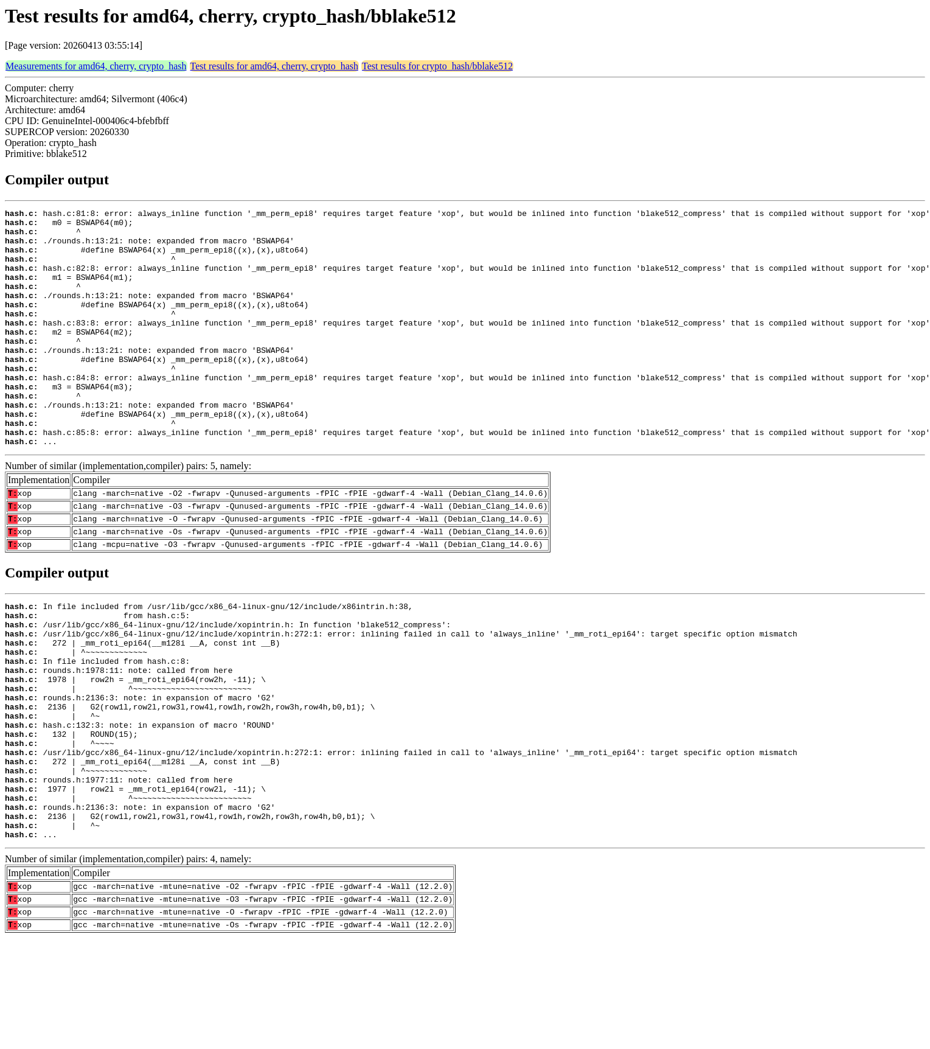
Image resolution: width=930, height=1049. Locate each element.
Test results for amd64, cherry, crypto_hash (274, 66)
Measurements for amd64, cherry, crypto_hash (96, 66)
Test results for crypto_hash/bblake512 (437, 66)
